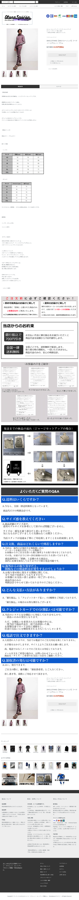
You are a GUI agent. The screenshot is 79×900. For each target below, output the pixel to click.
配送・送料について (45, 869)
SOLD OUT (62, 55)
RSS (41, 886)
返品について (43, 872)
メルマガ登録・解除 (57, 6)
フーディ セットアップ (65, 29)
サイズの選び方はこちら (54, 63)
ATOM (44, 886)
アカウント (56, 2)
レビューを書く (6, 288)
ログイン (61, 869)
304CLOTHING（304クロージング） (57, 32)
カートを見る (62, 872)
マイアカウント (63, 863)
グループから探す (22, 6)
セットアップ (54, 29)
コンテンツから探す (33, 6)
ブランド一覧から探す (56, 31)
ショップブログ (44, 883)
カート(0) (73, 2)
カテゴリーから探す (11, 6)
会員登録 (65, 2)
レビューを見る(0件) (52, 68)
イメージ (58, 86)
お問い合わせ (73, 6)
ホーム (3, 6)
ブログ (66, 6)
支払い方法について (45, 866)
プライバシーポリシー (45, 877)
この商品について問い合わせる (55, 61)
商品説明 (20, 86)
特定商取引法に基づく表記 (46, 874)
